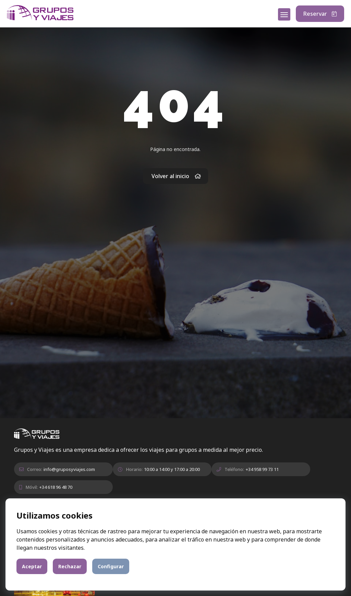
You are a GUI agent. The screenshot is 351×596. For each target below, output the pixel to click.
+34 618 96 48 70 (55, 487)
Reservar (320, 13)
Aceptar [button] (32, 566)
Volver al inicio (176, 176)
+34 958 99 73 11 (262, 469)
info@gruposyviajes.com (69, 469)
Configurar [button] (111, 566)
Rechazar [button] (69, 566)
